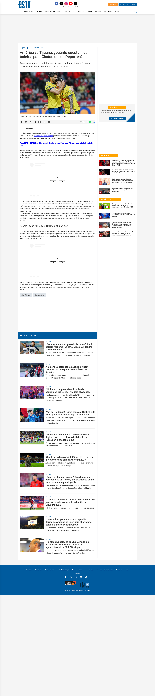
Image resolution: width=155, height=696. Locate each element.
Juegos (116, 11)
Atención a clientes (122, 570)
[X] (61, 3)
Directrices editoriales (105, 570)
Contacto (29, 570)
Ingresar (112, 5)
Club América (39, 295)
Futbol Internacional (52, 11)
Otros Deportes (69, 12)
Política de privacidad (66, 570)
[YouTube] (71, 3)
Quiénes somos (50, 570)
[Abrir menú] (19, 11)
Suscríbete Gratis (117, 118)
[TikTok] (75, 3)
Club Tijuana (25, 295)
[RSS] (80, 3)
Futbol (39, 12)
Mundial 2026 (29, 11)
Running (81, 11)
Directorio (38, 570)
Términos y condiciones (86, 570)
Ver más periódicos (127, 5)
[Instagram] (66, 3)
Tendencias (107, 11)
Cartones (97, 11)
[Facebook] (56, 3)
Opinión (89, 11)
